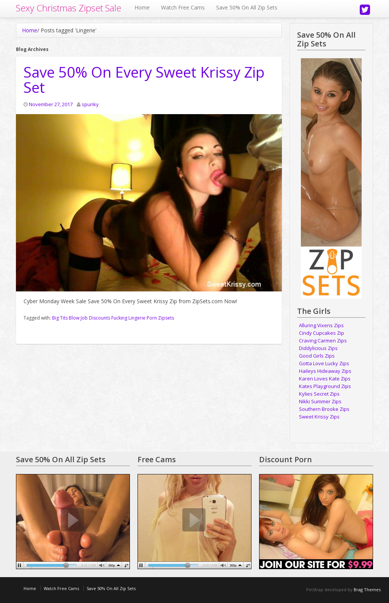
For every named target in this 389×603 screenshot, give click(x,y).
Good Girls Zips (317, 355)
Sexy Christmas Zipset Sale (68, 8)
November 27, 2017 (51, 104)
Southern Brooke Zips (324, 409)
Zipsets (166, 318)
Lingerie (136, 318)
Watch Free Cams (183, 7)
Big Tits (60, 318)
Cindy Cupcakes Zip (321, 332)
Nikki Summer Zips (320, 401)
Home (142, 7)
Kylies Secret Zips (319, 393)
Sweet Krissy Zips (319, 416)
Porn (152, 318)
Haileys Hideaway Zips (325, 371)
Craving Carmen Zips (323, 340)
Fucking (119, 318)
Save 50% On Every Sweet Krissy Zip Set (144, 79)
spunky (90, 104)
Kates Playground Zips (325, 386)
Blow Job (78, 318)
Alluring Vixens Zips (321, 325)
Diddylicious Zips (318, 348)
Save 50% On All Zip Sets (246, 7)
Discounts (99, 318)
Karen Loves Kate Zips (325, 378)
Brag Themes (367, 589)
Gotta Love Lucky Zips (324, 363)
